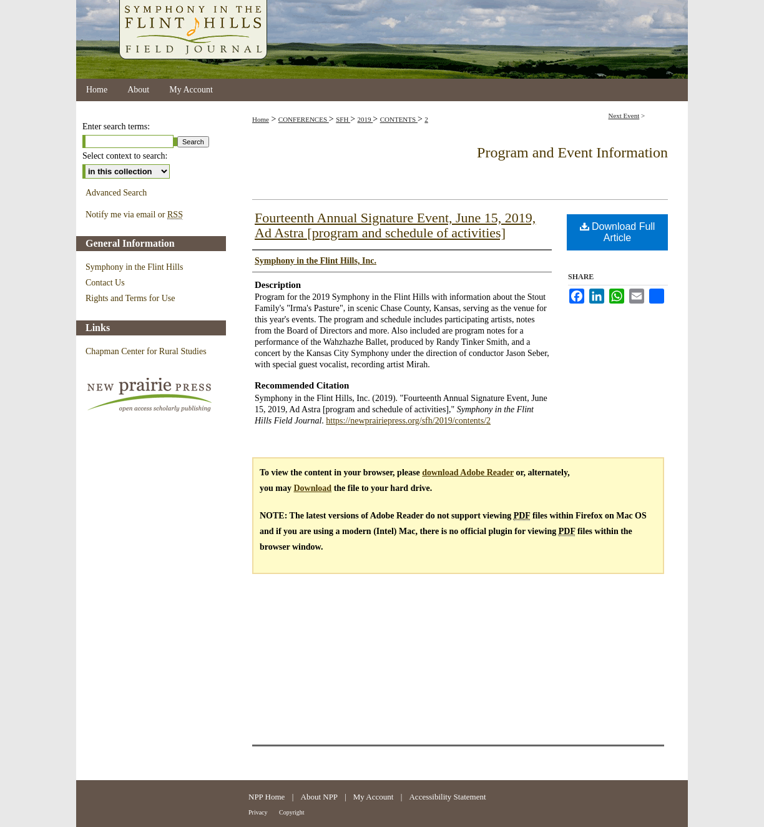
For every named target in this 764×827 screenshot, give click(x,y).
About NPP (320, 796)
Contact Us (105, 282)
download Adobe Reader (468, 472)
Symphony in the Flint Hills (134, 267)
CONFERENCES (303, 119)
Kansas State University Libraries (605, 803)
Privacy (258, 812)
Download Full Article (617, 232)
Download (312, 488)
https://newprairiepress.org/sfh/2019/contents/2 (408, 420)
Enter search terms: (116, 126)
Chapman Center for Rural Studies (146, 351)
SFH (343, 119)
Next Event (623, 115)
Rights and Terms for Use (130, 298)
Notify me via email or (134, 215)
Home (260, 119)
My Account (374, 796)
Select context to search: (124, 156)
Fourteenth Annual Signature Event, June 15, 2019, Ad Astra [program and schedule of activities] (395, 225)
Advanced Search (116, 192)
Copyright (292, 812)
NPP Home (267, 796)
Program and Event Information (572, 152)
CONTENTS (399, 119)
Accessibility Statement (447, 796)
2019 (365, 119)
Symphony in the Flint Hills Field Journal (382, 39)
